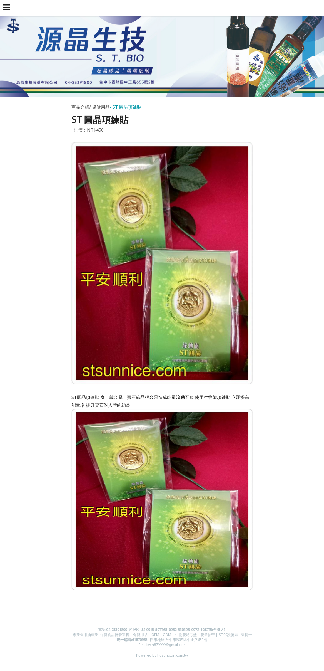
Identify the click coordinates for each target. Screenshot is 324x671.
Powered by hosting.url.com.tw (162, 655)
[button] (8, 8)
